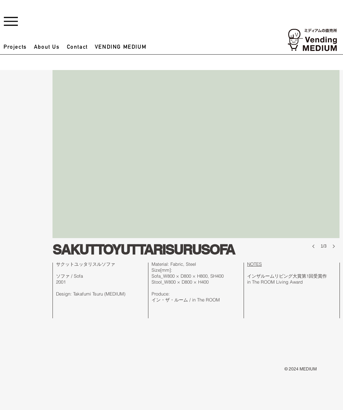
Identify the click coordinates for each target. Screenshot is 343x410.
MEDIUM (308, 369)
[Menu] (10, 21)
